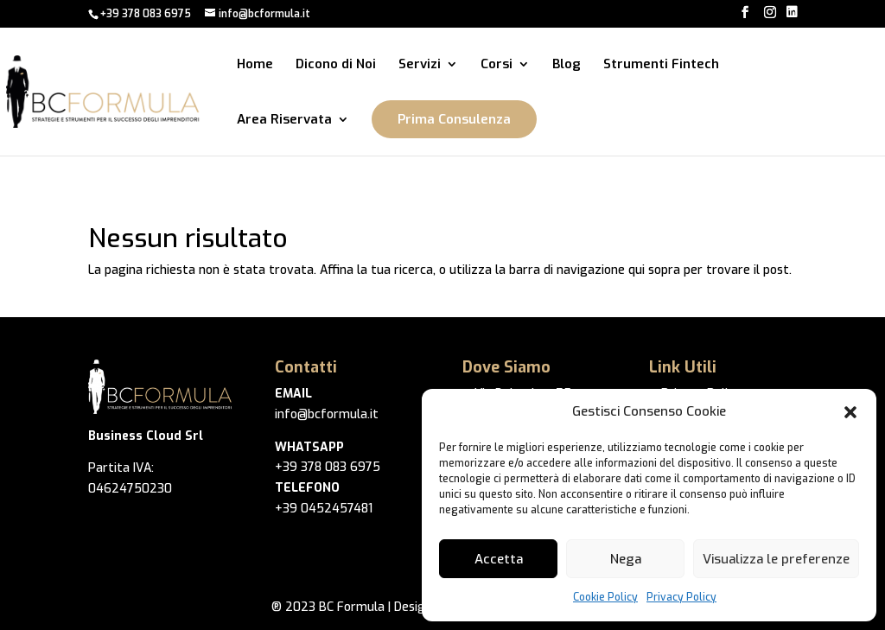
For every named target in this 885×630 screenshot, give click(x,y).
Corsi (497, 65)
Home (255, 65)
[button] (850, 412)
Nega (625, 559)
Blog (566, 65)
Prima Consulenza (454, 119)
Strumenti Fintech (661, 65)
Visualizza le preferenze (776, 559)
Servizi (419, 65)
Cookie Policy (605, 597)
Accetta (498, 559)
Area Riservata (284, 120)
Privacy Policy (681, 597)
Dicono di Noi (336, 65)
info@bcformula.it (327, 414)
